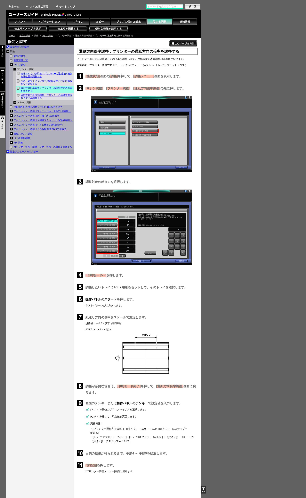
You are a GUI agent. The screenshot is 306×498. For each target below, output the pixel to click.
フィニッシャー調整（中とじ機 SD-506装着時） (39, 125)
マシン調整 (47, 35)
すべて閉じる (2, 80)
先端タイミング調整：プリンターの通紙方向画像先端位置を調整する (46, 75)
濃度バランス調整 (23, 134)
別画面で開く (2, 103)
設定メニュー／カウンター (24, 152)
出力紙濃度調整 (22, 138)
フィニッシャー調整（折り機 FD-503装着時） (38, 116)
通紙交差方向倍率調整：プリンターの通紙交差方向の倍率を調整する (46, 96)
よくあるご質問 (37, 6)
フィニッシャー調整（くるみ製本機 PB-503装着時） (41, 129)
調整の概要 (19, 56)
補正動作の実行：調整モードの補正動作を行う (38, 107)
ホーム (14, 6)
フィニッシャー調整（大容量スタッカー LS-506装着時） (43, 120)
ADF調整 (18, 143)
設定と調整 (25, 35)
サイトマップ (66, 6)
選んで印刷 (2, 127)
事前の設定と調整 (19, 47)
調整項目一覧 (21, 60)
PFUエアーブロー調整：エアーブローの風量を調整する (43, 147)
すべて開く (2, 56)
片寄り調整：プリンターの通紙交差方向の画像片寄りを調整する (46, 82)
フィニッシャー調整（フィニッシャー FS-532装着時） (42, 111)
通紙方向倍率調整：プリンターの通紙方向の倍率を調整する (46, 89)
